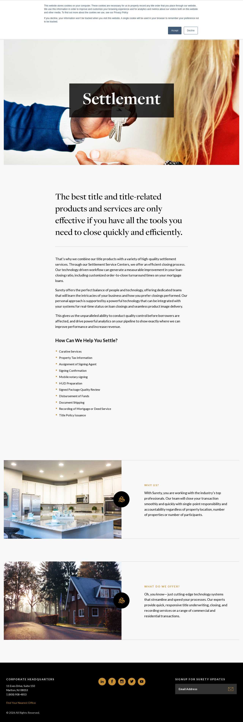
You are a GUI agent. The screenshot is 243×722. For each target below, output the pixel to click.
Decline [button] (191, 30)
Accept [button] (174, 30)
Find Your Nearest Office (21, 702)
